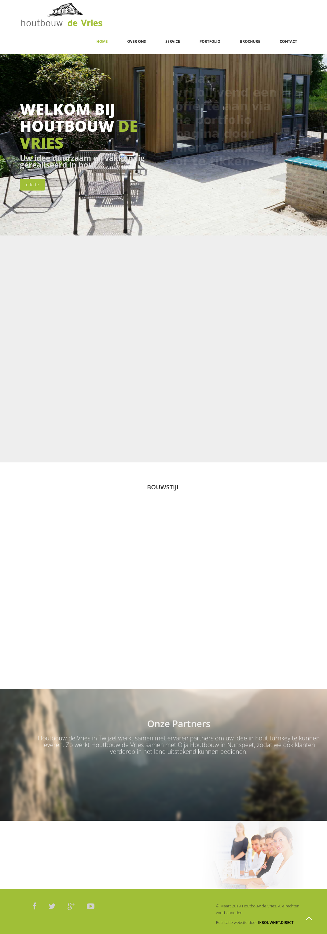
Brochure (250, 41)
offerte (32, 189)
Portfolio (210, 41)
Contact (288, 41)
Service (172, 41)
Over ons (136, 41)
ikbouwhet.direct (276, 922)
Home (102, 41)
